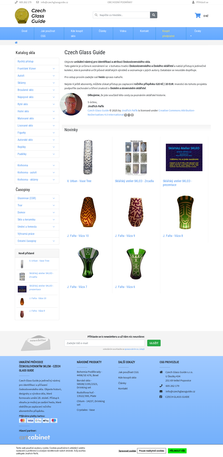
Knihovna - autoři (37, 172)
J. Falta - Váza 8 (173, 236)
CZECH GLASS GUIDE (177, 396)
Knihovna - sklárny (37, 179)
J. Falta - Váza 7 (77, 287)
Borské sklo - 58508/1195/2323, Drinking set (87, 384)
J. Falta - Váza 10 (37, 298)
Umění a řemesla (37, 226)
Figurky (37, 132)
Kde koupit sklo (77, 33)
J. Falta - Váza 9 (37, 310)
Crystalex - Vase (86, 409)
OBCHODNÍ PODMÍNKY (119, 2)
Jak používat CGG (48, 33)
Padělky (37, 154)
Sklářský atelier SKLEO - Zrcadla (134, 181)
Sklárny (37, 82)
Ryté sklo (37, 104)
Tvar (37, 205)
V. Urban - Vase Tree (39, 260)
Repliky (37, 147)
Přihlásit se (202, 2)
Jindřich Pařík (129, 110)
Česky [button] (195, 31)
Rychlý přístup (25, 61)
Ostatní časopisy (37, 241)
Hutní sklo (37, 111)
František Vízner (37, 68)
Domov (37, 212)
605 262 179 (25, 2)
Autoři (37, 75)
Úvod (24, 31)
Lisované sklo (37, 125)
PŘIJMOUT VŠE (177, 450)
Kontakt (144, 31)
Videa (123, 31)
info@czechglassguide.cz (54, 2)
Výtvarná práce (26, 233)
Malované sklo (37, 118)
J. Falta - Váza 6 (125, 287)
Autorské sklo (37, 139)
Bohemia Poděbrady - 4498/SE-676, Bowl (89, 373)
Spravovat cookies (127, 450)
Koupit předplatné (168, 33)
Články (102, 31)
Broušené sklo (37, 90)
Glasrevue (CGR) (37, 198)
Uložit (153, 343)
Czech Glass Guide (98, 110)
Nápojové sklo (37, 97)
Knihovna (37, 165)
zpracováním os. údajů (135, 349)
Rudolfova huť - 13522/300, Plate (86, 394)
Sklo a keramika (37, 219)
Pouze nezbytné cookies (151, 450)
